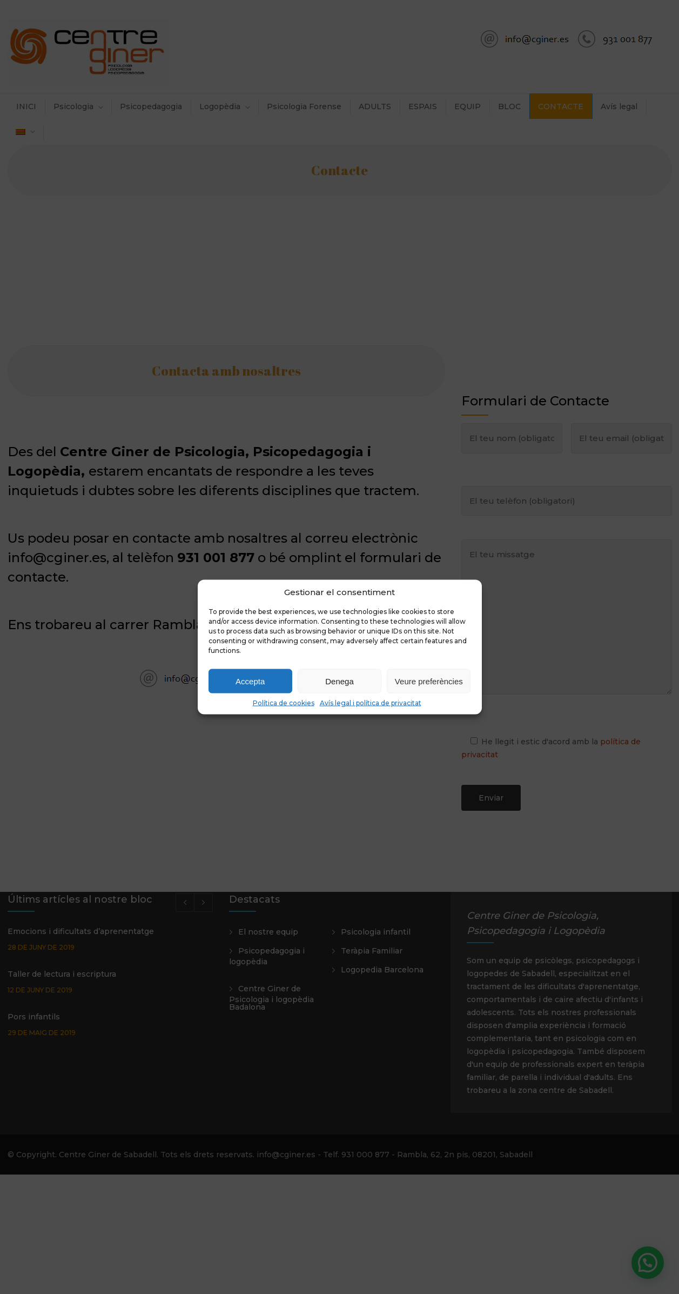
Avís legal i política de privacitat (370, 703)
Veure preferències (429, 680)
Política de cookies (283, 703)
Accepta (250, 680)
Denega (339, 680)
